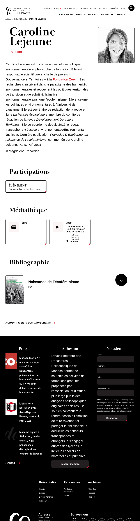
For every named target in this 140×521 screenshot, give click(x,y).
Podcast (93, 14)
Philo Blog (107, 14)
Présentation (51, 8)
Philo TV (80, 14)
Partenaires (43, 501)
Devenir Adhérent (46, 497)
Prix (123, 8)
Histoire (42, 489)
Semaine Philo (88, 8)
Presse (10, 462)
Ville (99, 377)
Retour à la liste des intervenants (28, 322)
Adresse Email (104, 388)
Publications (65, 14)
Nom (100, 355)
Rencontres (70, 8)
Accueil (8, 19)
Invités (114, 8)
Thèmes (103, 8)
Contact (120, 14)
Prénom (101, 366)
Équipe (42, 493)
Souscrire (112, 418)
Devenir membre (70, 464)
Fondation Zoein (65, 79)
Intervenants (20, 19)
